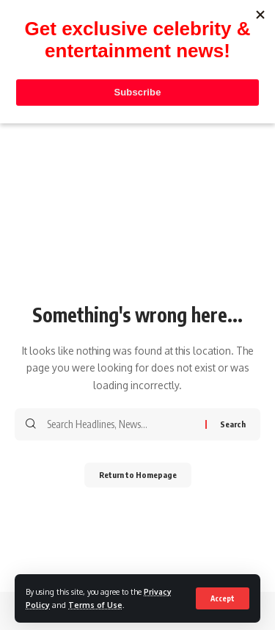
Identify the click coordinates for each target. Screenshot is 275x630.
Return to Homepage (138, 474)
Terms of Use (95, 604)
